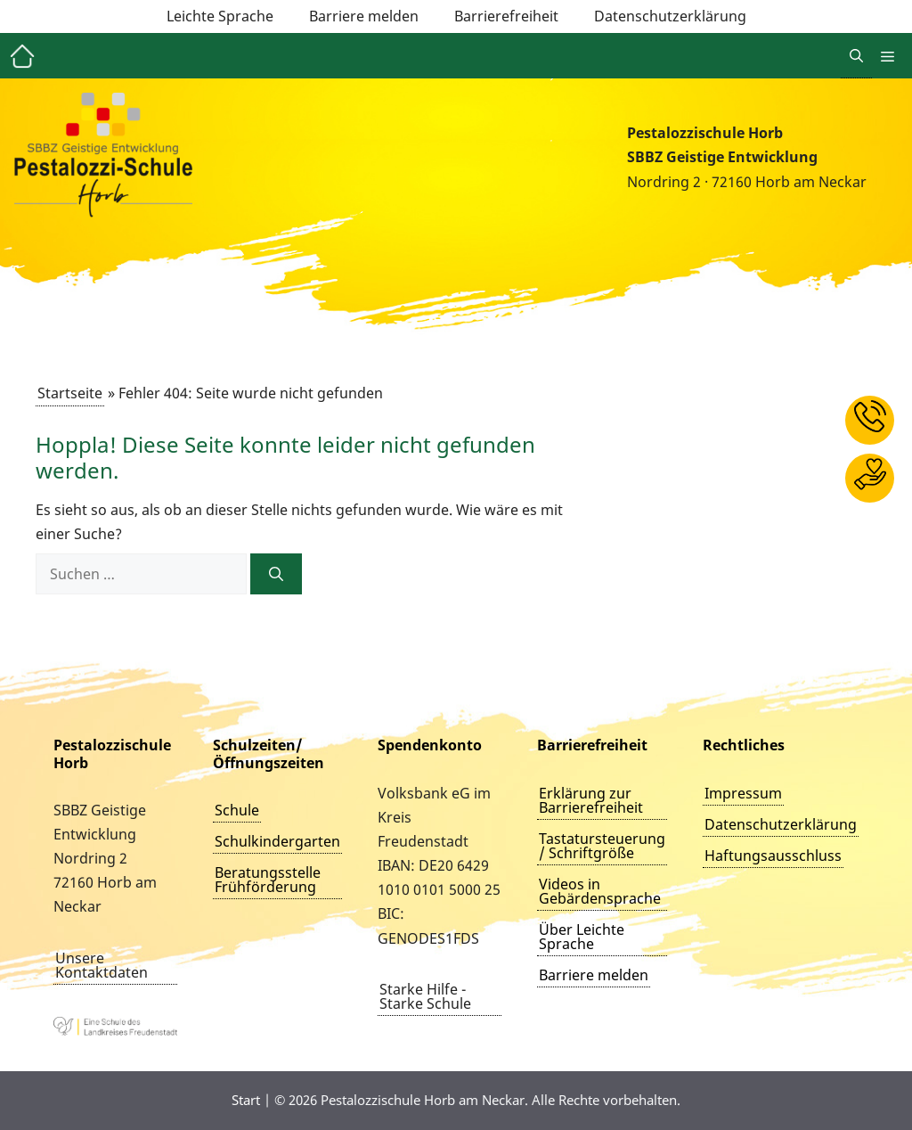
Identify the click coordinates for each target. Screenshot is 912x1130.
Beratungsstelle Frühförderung (268, 880)
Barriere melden (364, 16)
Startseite (69, 393)
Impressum (743, 793)
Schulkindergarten (277, 841)
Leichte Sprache (220, 16)
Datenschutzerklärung (670, 16)
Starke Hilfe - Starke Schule (425, 996)
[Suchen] (276, 573)
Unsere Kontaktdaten (101, 965)
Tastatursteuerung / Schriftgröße (602, 846)
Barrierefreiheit (506, 16)
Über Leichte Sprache (581, 937)
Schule (237, 810)
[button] (856, 55)
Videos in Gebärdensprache (600, 891)
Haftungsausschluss (773, 855)
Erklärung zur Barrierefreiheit (591, 800)
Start (246, 1100)
